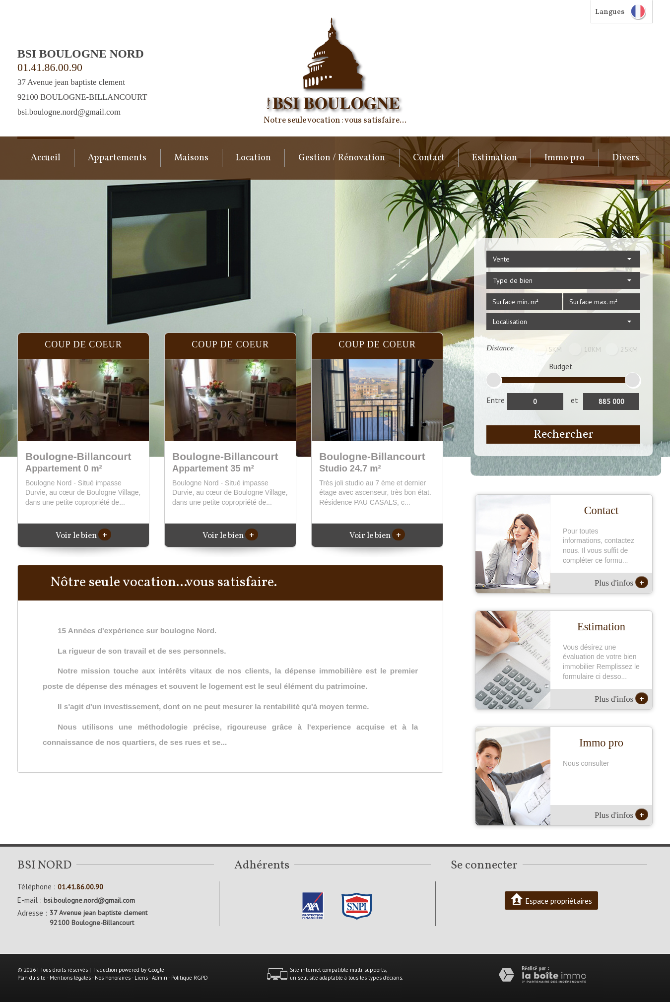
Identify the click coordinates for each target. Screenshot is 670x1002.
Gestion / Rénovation (341, 158)
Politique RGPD (189, 977)
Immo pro (564, 158)
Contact (429, 158)
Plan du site (31, 977)
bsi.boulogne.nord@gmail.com (69, 112)
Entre (495, 400)
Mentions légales (70, 977)
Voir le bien (83, 535)
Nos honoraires (113, 977)
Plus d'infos (621, 582)
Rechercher (564, 434)
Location (253, 158)
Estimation (494, 158)
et (574, 400)
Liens (141, 977)
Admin (159, 977)
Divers (625, 158)
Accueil (46, 158)
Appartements (117, 158)
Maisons (191, 158)
